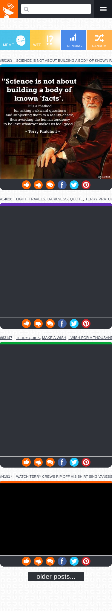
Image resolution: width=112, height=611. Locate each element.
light (21, 199)
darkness (57, 199)
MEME (14, 41)
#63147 (6, 338)
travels (37, 199)
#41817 (6, 476)
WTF (43, 41)
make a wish (54, 338)
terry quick (28, 338)
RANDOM (99, 41)
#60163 (6, 60)
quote (76, 199)
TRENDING (73, 40)
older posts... (56, 576)
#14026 (6, 199)
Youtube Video (56, 519)
